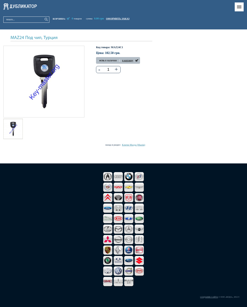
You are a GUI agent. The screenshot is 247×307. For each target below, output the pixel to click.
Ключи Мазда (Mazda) (133, 144)
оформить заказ (118, 18)
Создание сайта (209, 297)
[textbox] (108, 69)
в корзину (127, 60)
